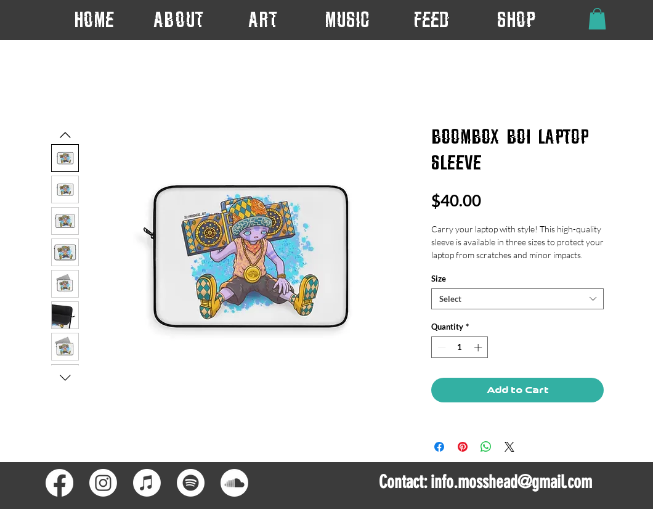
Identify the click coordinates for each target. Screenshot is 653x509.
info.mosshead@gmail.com (511, 481)
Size (438, 278)
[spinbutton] (460, 347)
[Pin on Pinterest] (462, 446)
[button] (263, 19)
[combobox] (517, 298)
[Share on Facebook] (439, 446)
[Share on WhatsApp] (486, 446)
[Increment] (479, 347)
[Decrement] (440, 347)
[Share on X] (509, 446)
